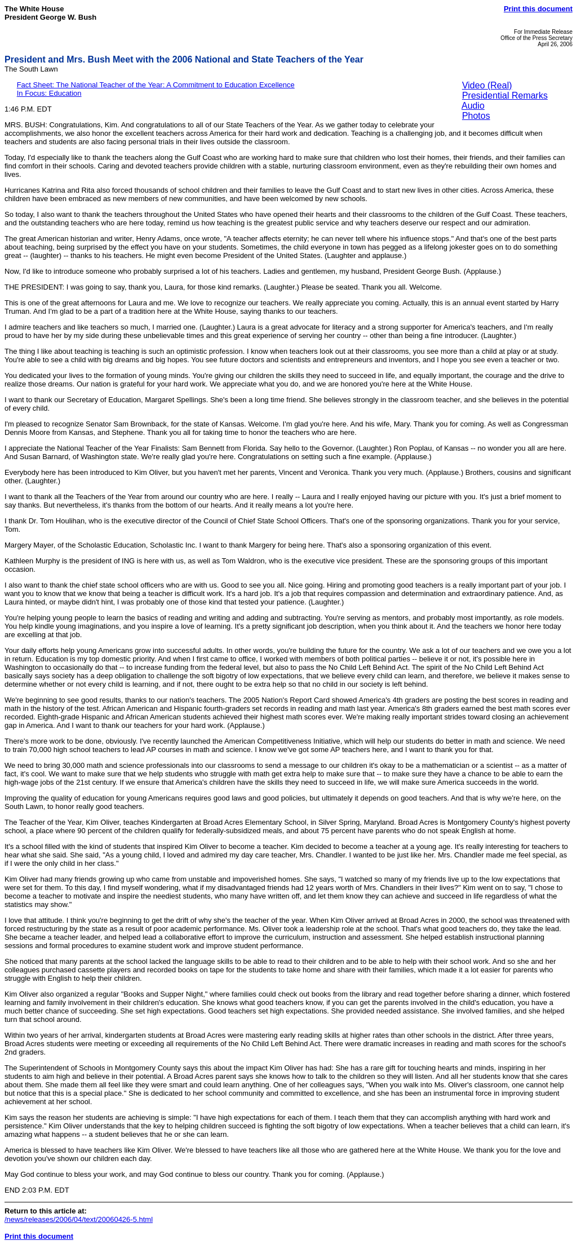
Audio (473, 105)
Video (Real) (487, 85)
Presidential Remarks (505, 95)
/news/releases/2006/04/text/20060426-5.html (79, 1219)
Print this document (538, 9)
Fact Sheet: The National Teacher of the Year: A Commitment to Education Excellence (156, 85)
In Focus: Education (49, 93)
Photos (476, 116)
